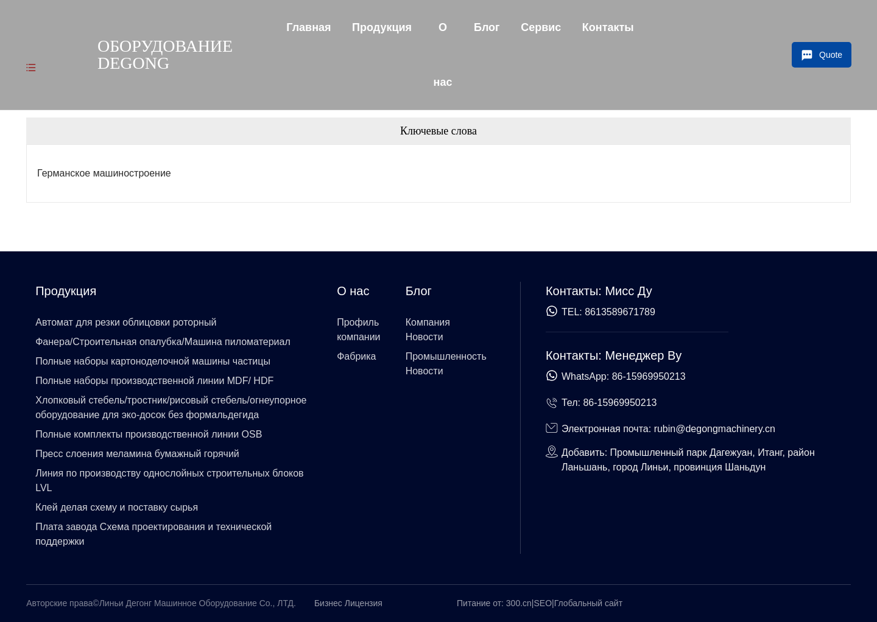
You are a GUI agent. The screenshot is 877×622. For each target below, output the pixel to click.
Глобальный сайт (588, 603)
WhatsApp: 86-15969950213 (624, 376)
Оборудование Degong (165, 54)
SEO (543, 603)
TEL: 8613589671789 (608, 312)
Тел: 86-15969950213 (609, 402)
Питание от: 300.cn (494, 603)
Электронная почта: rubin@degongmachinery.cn (668, 429)
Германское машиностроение (104, 173)
